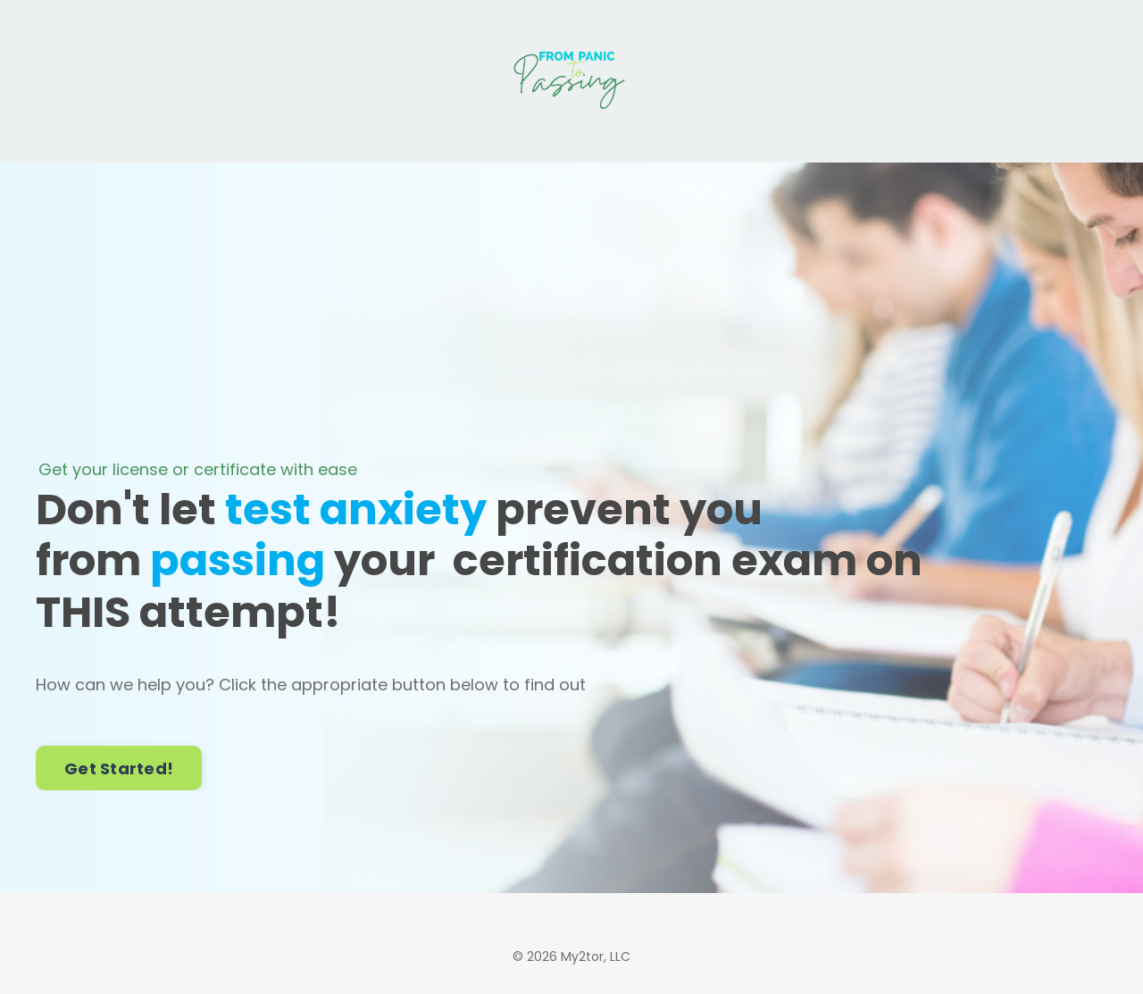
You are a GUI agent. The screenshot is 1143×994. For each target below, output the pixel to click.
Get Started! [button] (118, 768)
